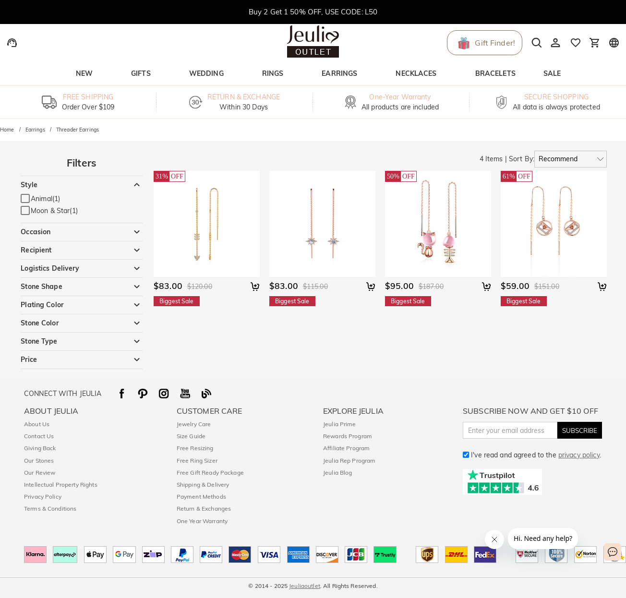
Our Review (39, 472)
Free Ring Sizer (197, 460)
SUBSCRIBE (579, 430)
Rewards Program (347, 436)
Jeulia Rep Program (349, 460)
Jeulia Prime (339, 424)
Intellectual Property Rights (60, 484)
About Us (36, 424)
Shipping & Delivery (203, 484)
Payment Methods (201, 496)
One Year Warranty (202, 521)
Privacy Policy (42, 496)
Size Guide (191, 436)
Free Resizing (195, 448)
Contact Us (39, 436)
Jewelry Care (194, 424)
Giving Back (40, 448)
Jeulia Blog (337, 472)
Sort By (521, 159)
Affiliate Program (346, 448)
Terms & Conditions (50, 508)
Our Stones (39, 460)
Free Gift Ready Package (210, 472)
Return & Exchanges (204, 508)
